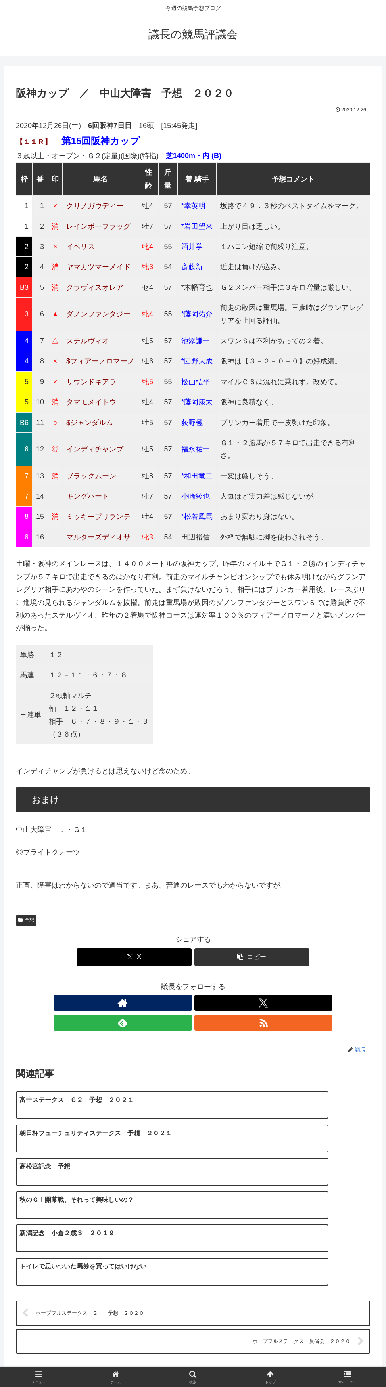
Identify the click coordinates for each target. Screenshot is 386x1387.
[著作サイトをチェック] (166, 1003)
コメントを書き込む (193, 1284)
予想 (26, 920)
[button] (251, 957)
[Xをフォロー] (184, 1003)
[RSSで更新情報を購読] (221, 1003)
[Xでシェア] (134, 957)
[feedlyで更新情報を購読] (202, 1003)
